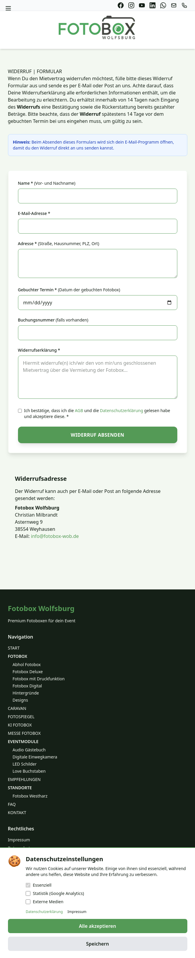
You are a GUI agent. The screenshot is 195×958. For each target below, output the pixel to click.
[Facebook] (121, 5)
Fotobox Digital (27, 686)
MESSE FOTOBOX (24, 733)
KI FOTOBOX (20, 725)
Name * (47, 183)
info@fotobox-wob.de (55, 536)
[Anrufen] (184, 5)
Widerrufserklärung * (39, 350)
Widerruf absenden (97, 435)
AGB (79, 410)
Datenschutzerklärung (121, 410)
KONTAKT (17, 812)
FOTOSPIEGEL (21, 716)
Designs (20, 700)
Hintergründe (26, 693)
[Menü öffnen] (8, 8)
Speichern (97, 944)
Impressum (19, 840)
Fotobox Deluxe (28, 671)
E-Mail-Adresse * (34, 213)
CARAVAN (17, 708)
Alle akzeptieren (97, 926)
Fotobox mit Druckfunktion (39, 678)
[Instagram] (131, 5)
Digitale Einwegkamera (35, 757)
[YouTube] (142, 5)
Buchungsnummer (53, 320)
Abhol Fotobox (27, 664)
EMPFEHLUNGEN (24, 779)
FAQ (12, 804)
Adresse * (58, 243)
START (14, 648)
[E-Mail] (174, 5)
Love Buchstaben (29, 771)
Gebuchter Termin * (69, 289)
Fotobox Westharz (30, 796)
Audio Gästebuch (29, 750)
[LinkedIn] (152, 5)
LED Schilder (25, 764)
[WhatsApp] (163, 5)
